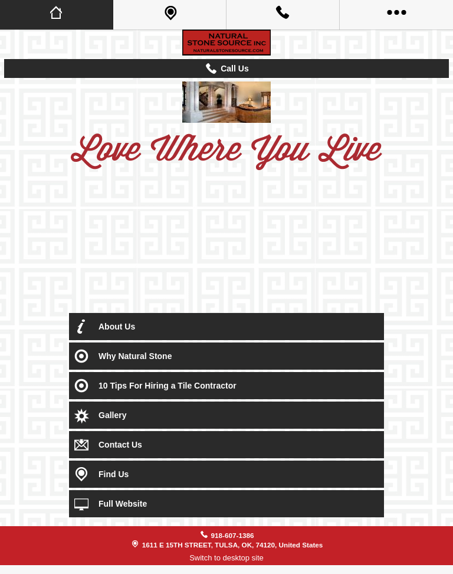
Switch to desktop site (226, 557)
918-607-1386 (232, 535)
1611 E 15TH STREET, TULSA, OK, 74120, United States (232, 545)
